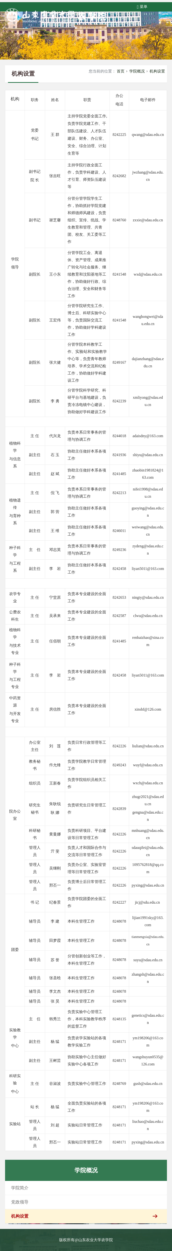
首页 (120, 71)
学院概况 (137, 71)
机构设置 (157, 71)
